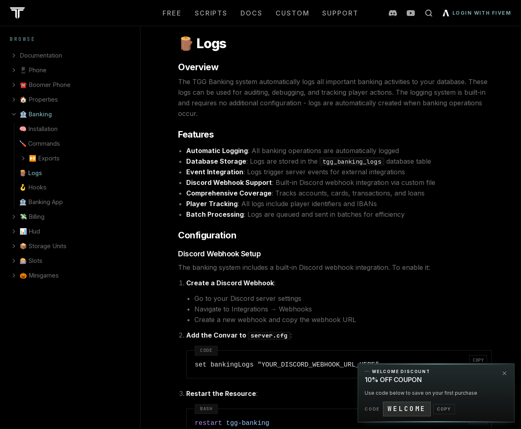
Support (340, 13)
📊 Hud (30, 231)
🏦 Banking (36, 114)
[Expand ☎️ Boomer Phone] (14, 85)
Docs (251, 13)
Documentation (41, 55)
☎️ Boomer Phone (45, 84)
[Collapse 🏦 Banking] (14, 114)
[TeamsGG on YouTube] (410, 13)
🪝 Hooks (33, 187)
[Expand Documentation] (14, 55)
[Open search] (428, 13)
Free (172, 13)
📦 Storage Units (43, 245)
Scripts (211, 13)
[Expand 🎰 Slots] (14, 261)
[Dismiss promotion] (504, 373)
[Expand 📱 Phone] (14, 70)
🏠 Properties (39, 99)
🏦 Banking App (41, 201)
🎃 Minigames (39, 275)
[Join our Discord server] (392, 13)
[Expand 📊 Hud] (14, 231)
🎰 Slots (31, 260)
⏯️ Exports (44, 158)
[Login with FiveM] (475, 13)
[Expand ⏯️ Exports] (23, 158)
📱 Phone (33, 70)
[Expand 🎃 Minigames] (14, 275)
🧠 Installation (38, 128)
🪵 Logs (30, 172)
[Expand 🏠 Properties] (14, 100)
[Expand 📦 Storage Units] (14, 246)
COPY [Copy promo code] (444, 409)
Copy (478, 360)
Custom (292, 13)
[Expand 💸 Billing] (14, 217)
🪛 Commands (39, 143)
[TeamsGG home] (17, 13)
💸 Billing (32, 216)
